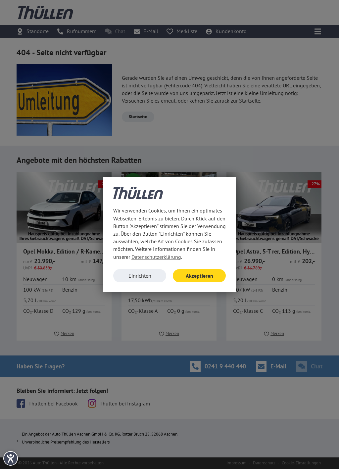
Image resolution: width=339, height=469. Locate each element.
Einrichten (139, 275)
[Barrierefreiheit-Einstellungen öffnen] (10, 458)
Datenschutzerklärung (156, 257)
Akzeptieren (199, 275)
